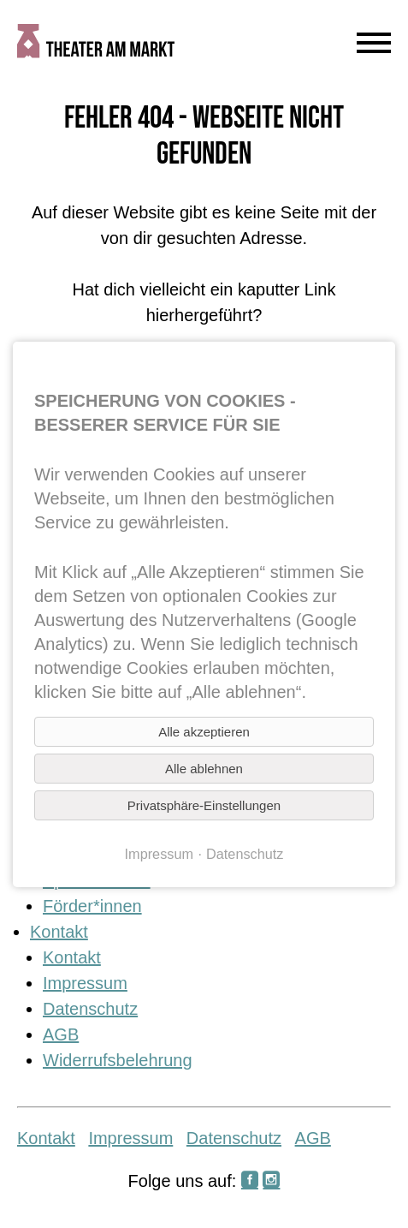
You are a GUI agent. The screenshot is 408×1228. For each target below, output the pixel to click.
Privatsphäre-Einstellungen (204, 805)
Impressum (85, 983)
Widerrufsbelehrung (117, 1060)
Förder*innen (92, 906)
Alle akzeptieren (204, 731)
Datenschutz (90, 1008)
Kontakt (59, 931)
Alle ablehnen (204, 768)
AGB (61, 1034)
